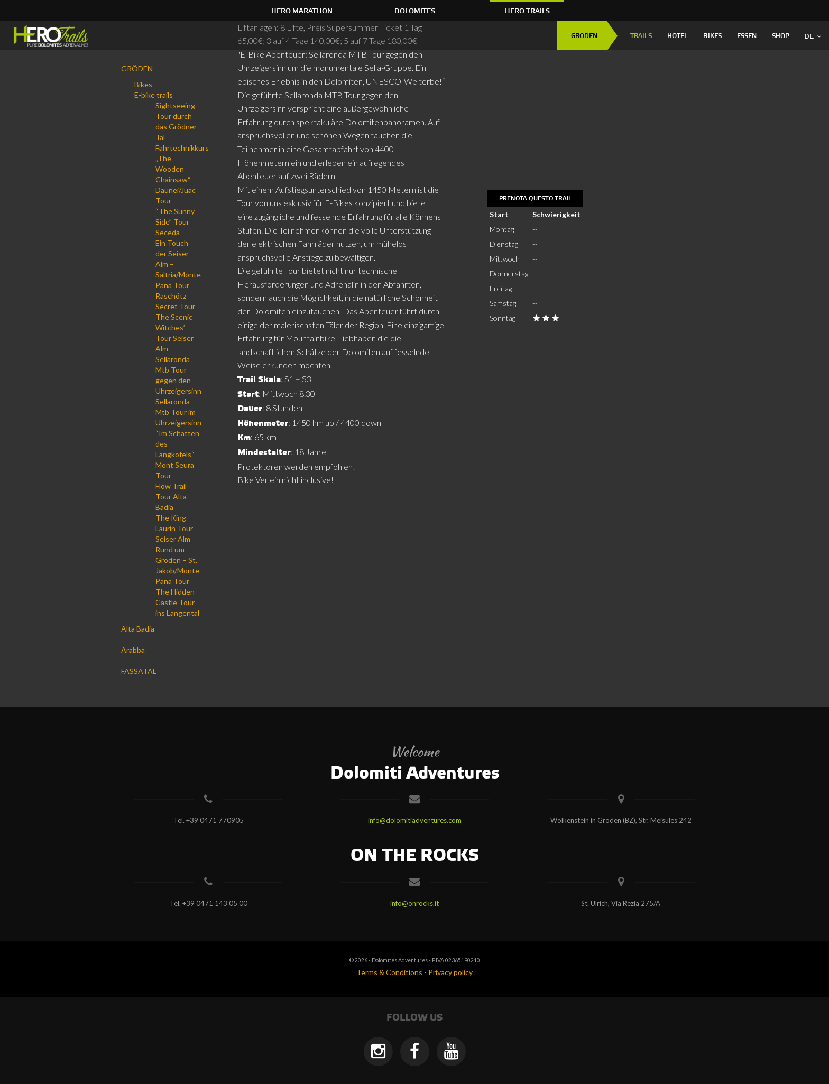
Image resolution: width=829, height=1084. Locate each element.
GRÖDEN (584, 36)
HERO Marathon (302, 11)
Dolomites (414, 11)
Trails (641, 36)
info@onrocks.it (414, 903)
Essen (747, 36)
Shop (780, 36)
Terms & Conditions (389, 972)
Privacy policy (450, 972)
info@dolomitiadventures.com (415, 820)
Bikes (712, 36)
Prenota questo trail (535, 198)
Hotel (677, 36)
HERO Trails (527, 11)
